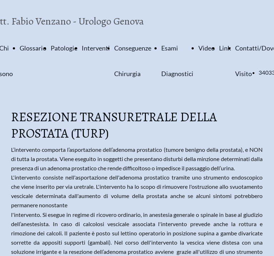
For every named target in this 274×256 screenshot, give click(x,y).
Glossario (33, 48)
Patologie (64, 48)
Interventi (96, 48)
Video (206, 48)
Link (225, 48)
